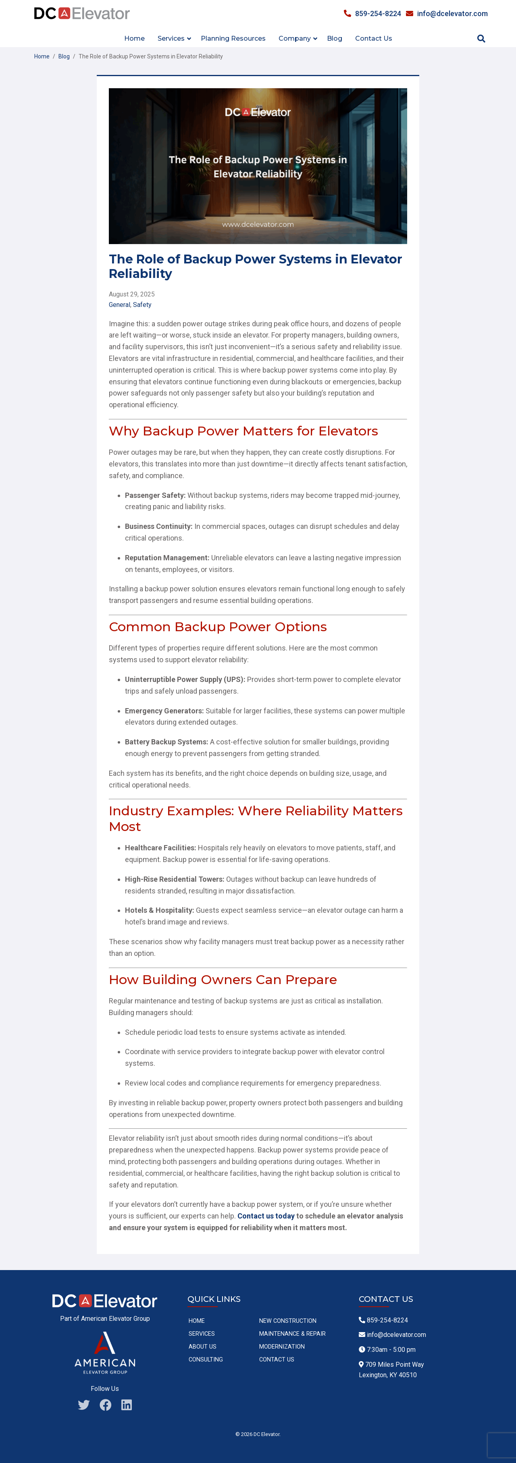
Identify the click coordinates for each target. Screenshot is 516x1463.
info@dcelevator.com (447, 13)
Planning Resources (233, 38)
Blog (334, 38)
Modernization (282, 1346)
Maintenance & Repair (292, 1333)
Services (202, 1333)
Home (134, 38)
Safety (142, 305)
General (119, 305)
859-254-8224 (372, 13)
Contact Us (373, 38)
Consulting (206, 1359)
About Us (202, 1346)
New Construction (287, 1321)
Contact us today (266, 1216)
